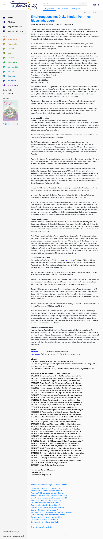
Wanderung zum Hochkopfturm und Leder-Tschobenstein (51, 512)
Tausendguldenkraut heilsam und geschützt (46, 517)
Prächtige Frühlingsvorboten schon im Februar (47, 493)
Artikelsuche (63, 9)
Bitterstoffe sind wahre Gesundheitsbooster (46, 491)
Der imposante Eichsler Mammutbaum (44, 520)
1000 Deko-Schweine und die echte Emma (46, 500)
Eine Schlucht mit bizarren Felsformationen (46, 488)
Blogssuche (49, 9)
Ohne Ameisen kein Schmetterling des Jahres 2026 (49, 498)
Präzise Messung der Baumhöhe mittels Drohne (48, 515)
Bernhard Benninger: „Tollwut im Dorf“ (44, 510)
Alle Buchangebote (10, 124)
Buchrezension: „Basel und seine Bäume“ (45, 505)
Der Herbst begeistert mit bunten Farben (45, 503)
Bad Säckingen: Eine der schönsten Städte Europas (49, 495)
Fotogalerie (76, 9)
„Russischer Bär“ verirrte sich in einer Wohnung (47, 507)
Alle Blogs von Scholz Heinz (41, 527)
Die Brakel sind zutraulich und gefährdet (45, 522)
